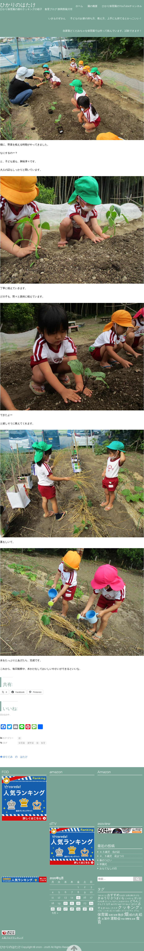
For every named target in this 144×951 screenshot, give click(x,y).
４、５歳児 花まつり (112, 856)
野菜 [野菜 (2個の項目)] (123, 919)
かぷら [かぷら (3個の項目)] (136, 895)
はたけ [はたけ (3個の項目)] (134, 904)
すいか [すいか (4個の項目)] (138, 898)
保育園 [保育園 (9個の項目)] (102, 914)
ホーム (79, 6)
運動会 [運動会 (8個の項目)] (115, 918)
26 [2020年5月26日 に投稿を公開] (59, 909)
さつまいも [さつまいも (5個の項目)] (117, 898)
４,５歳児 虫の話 (110, 851)
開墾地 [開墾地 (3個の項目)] (128, 919)
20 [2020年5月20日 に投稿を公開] (65, 903)
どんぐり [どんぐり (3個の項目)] (101, 904)
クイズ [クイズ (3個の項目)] (114, 908)
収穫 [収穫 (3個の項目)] (111, 915)
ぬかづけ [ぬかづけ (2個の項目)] (121, 904)
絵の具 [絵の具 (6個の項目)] (133, 914)
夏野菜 (30, 743)
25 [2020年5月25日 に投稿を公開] (52, 909)
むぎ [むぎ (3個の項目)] (103, 908)
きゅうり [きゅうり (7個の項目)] (103, 898)
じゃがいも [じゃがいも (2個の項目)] (129, 898)
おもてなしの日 (108, 868)
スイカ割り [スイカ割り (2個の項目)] (116, 911)
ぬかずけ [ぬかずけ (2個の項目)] (114, 904)
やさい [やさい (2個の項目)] (108, 908)
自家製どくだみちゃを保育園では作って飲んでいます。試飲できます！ (102, 30)
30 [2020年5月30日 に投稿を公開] (84, 909)
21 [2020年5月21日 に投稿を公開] (72, 903)
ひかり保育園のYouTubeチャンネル (122, 6)
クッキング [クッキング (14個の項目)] (129, 907)
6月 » (55, 913)
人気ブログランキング (12, 937)
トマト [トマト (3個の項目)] (130, 910)
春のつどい (106, 860)
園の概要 (92, 6)
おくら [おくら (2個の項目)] (104, 895)
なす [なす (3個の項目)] (108, 904)
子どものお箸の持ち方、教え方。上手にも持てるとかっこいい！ (106, 18)
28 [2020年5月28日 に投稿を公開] (71, 909)
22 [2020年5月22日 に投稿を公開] (78, 903)
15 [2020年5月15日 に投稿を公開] (78, 897)
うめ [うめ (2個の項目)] (99, 895)
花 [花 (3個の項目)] (103, 919)
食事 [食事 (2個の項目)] (133, 919)
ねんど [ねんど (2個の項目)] (128, 904)
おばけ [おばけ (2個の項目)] (122, 895)
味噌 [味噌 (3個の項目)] (115, 915)
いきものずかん (57, 18)
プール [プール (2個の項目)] (136, 911)
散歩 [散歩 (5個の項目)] (121, 914)
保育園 (21, 743)
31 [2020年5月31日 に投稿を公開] (91, 909)
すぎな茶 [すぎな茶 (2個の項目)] (100, 901)
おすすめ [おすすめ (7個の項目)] (113, 895)
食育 (43, 743)
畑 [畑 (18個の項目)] (126, 914)
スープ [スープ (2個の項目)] (124, 911)
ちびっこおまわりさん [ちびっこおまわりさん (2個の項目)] (120, 901)
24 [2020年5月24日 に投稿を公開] (91, 903)
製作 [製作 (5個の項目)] (107, 918)
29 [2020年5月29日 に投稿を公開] (78, 909)
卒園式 (103, 864)
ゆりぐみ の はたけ (15, 756)
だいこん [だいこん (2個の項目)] (108, 901)
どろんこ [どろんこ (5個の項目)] (135, 901)
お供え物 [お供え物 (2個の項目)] (129, 895)
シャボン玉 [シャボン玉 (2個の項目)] (107, 911)
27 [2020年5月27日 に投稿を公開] (65, 909)
